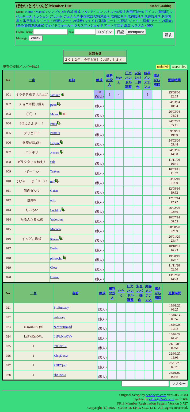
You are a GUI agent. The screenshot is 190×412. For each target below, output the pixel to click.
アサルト (56, 16)
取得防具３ (153, 16)
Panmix (55, 133)
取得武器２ (102, 16)
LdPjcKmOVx (63, 336)
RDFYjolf (60, 365)
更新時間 (174, 80)
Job (64, 12)
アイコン (96, 12)
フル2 (85, 12)
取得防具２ (136, 16)
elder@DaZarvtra (161, 399)
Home (29, 12)
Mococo (55, 229)
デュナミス (71, 16)
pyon (53, 105)
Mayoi (54, 114)
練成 (77, 12)
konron (54, 277)
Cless (53, 267)
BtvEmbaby (61, 307)
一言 (32, 80)
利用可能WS (135, 12)
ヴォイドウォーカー (59, 25)
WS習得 (120, 12)
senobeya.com (156, 395)
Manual (40, 12)
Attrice (54, 153)
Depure (55, 143)
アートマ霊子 (113, 25)
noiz (53, 200)
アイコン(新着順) (157, 12)
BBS (150, 25)
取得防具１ (119, 16)
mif (52, 181)
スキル (108, 12)
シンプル (54, 12)
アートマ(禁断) (73, 21)
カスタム (137, 25)
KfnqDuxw (61, 356)
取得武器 (86, 16)
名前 (72, 80)
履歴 (127, 25)
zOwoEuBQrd (63, 327)
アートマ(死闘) (117, 21)
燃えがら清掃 (157, 80)
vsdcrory (59, 317)
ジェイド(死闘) (95, 21)
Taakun (55, 171)
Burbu (54, 248)
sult (52, 162)
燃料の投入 (109, 80)
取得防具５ (31, 21)
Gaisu (54, 191)
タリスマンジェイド (88, 25)
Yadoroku (56, 219)
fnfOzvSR (60, 346)
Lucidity (55, 210)
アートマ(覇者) (162, 21)
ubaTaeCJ (60, 375)
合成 (70, 12)
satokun (55, 95)
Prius (53, 124)
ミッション (41, 16)
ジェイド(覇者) (139, 21)
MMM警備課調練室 (30, 25)
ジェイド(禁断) (51, 21)
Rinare (54, 239)
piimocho (56, 258)
